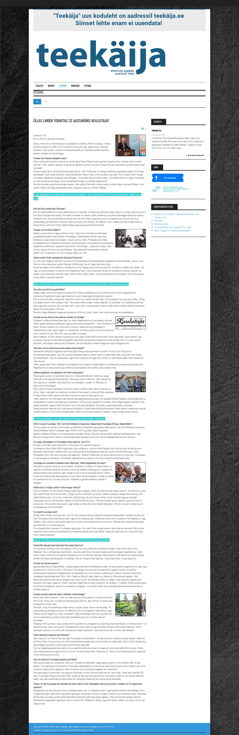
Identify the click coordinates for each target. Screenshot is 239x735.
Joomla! (36, 730)
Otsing (87, 86)
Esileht (39, 86)
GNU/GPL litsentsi (80, 730)
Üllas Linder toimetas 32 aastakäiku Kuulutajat (72, 121)
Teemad (63, 86)
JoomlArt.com (108, 726)
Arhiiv (51, 86)
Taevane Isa (156, 131)
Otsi (37, 101)
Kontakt (75, 86)
